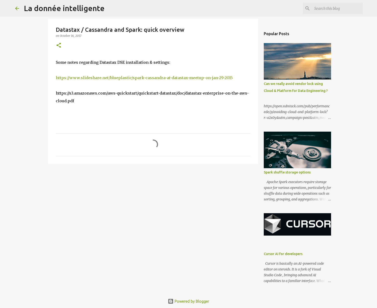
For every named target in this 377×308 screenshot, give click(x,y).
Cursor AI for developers (283, 254)
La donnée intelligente (64, 8)
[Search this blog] (337, 8)
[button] (59, 45)
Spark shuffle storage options (287, 172)
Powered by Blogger (188, 301)
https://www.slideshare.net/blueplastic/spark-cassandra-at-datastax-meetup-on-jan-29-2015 (144, 77)
